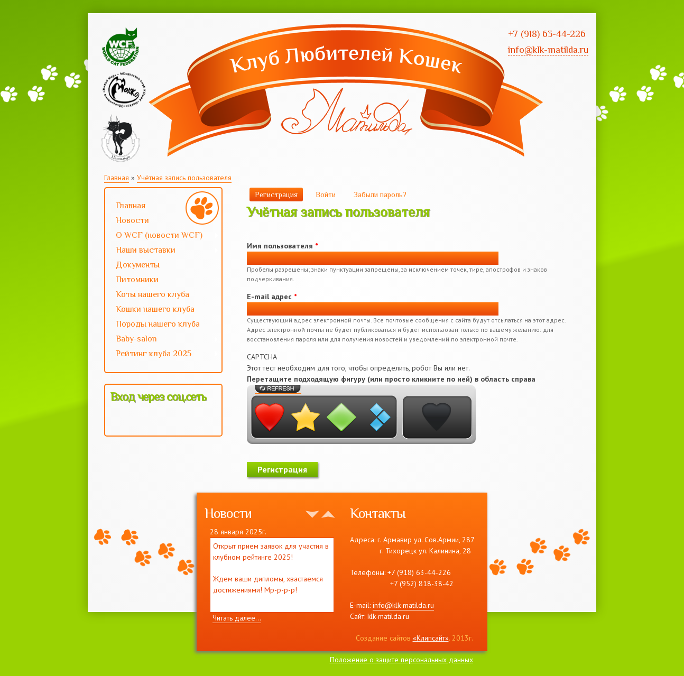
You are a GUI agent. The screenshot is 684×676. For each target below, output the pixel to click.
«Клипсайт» (431, 638)
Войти (326, 194)
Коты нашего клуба (152, 294)
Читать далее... (236, 618)
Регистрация (279, 194)
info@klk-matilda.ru (403, 605)
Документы (138, 265)
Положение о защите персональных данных (401, 659)
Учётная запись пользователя (184, 177)
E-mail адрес (272, 296)
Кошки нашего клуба (155, 309)
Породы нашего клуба (158, 324)
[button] (118, 419)
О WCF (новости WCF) (162, 236)
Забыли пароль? (380, 194)
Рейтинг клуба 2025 (162, 354)
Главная (116, 177)
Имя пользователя (282, 246)
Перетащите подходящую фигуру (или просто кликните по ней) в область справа (391, 379)
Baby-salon (162, 340)
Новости (132, 220)
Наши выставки (162, 251)
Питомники (137, 279)
